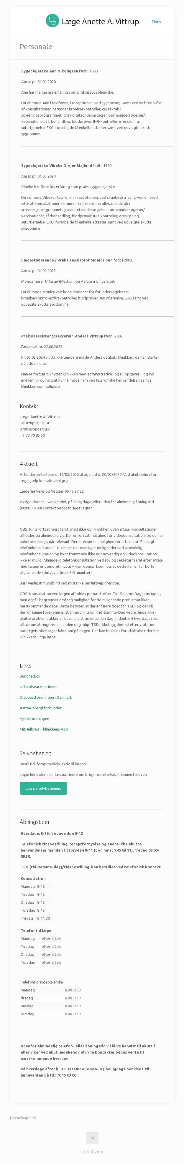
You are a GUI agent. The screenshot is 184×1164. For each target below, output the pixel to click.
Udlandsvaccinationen (39, 687)
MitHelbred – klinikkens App (44, 729)
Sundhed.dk (30, 676)
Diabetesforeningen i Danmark (46, 697)
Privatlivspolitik (23, 1118)
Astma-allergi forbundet (41, 708)
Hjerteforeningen (34, 718)
